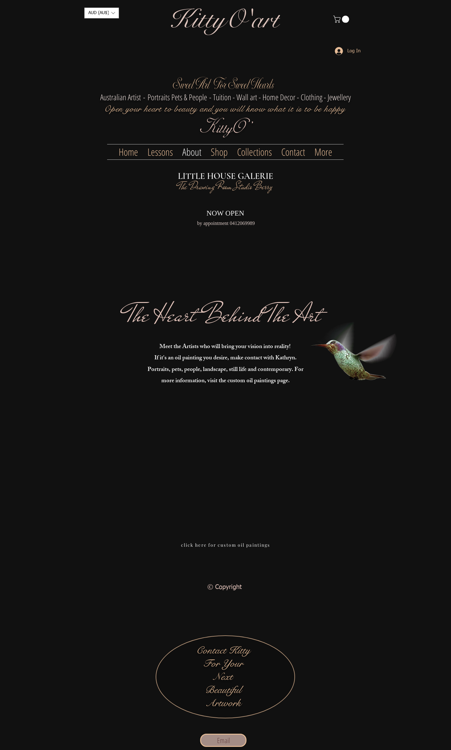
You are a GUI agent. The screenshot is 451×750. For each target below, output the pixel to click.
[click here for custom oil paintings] (225, 544)
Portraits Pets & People (177, 97)
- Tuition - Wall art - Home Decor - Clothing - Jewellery (280, 97)
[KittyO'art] (225, 20)
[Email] (223, 740)
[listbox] (101, 13)
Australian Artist (120, 97)
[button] (101, 13)
